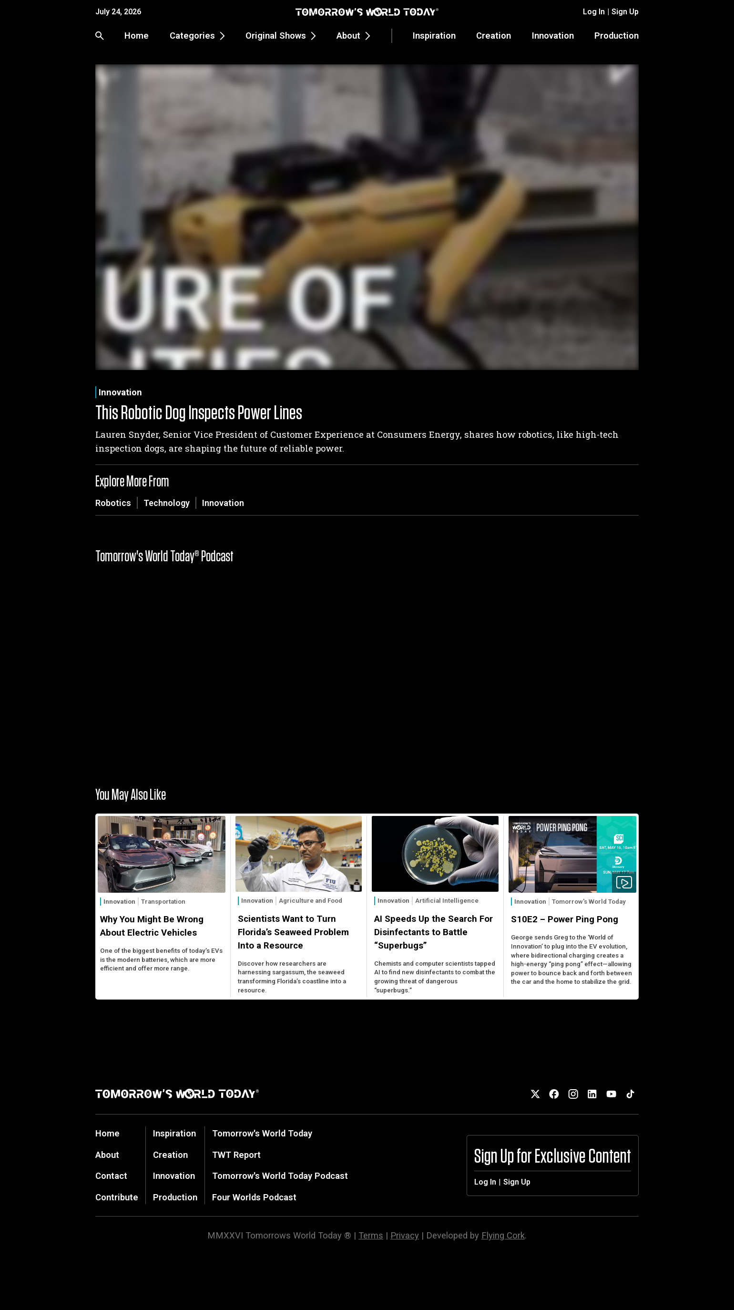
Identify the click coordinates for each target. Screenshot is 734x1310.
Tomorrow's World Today (589, 901)
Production (616, 36)
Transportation (163, 901)
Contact (111, 1176)
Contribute (116, 1197)
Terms (370, 1235)
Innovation (553, 36)
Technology (166, 503)
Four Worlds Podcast (254, 1197)
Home (136, 36)
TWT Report (236, 1155)
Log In (594, 11)
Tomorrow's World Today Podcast (280, 1176)
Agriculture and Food (310, 900)
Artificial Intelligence (447, 900)
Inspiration (434, 36)
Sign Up (625, 11)
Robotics (113, 503)
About (107, 1155)
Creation (493, 36)
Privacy (404, 1235)
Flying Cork (503, 1235)
